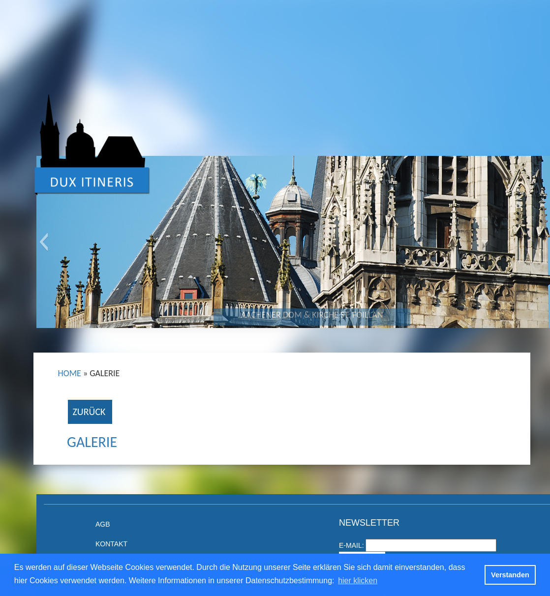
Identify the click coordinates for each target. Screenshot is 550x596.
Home (69, 373)
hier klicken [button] (357, 580)
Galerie (92, 442)
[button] (43, 242)
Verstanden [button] (510, 575)
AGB (102, 524)
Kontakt (111, 544)
